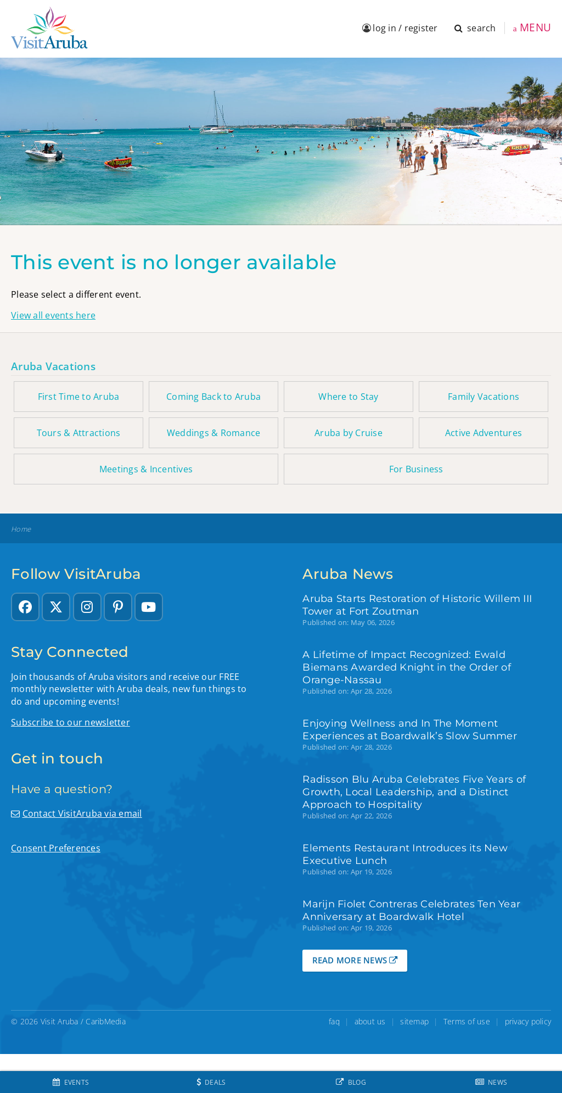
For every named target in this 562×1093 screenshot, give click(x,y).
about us (370, 1021)
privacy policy (528, 1021)
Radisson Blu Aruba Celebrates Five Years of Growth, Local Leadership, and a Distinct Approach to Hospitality (414, 791)
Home (21, 529)
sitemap (414, 1021)
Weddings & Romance (214, 433)
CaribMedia (106, 1021)
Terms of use (466, 1021)
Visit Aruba (59, 1021)
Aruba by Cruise (348, 433)
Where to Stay (348, 397)
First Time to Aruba (79, 397)
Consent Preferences (55, 848)
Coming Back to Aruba (213, 397)
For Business (416, 469)
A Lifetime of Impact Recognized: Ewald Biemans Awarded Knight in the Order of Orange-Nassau (406, 667)
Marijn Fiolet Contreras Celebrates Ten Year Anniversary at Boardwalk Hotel (411, 910)
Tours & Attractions (79, 433)
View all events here (53, 315)
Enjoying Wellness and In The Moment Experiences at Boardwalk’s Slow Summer (409, 729)
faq (334, 1021)
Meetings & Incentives (146, 469)
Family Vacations (483, 397)
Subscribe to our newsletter (70, 722)
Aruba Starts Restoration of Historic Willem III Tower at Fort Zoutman (417, 605)
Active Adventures (483, 433)
